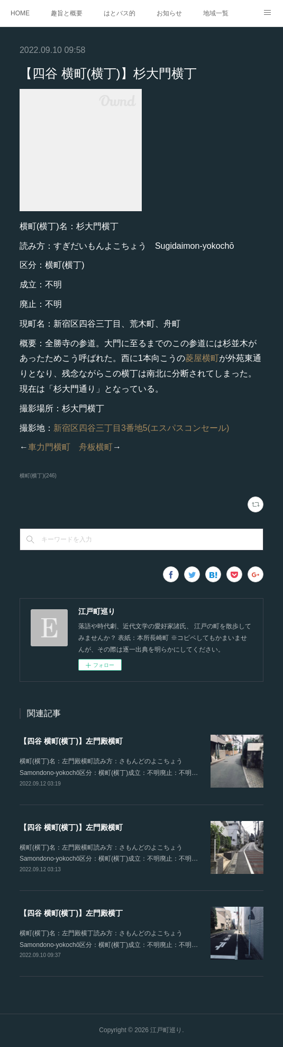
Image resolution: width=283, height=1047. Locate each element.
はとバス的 (119, 13)
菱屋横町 (202, 358)
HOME (20, 13)
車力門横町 (49, 447)
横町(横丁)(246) (38, 476)
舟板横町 (96, 447)
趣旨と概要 (67, 13)
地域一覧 (216, 13)
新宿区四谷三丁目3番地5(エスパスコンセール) (141, 427)
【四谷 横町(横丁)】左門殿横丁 (71, 913)
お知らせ (169, 13)
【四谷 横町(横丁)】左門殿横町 (71, 741)
